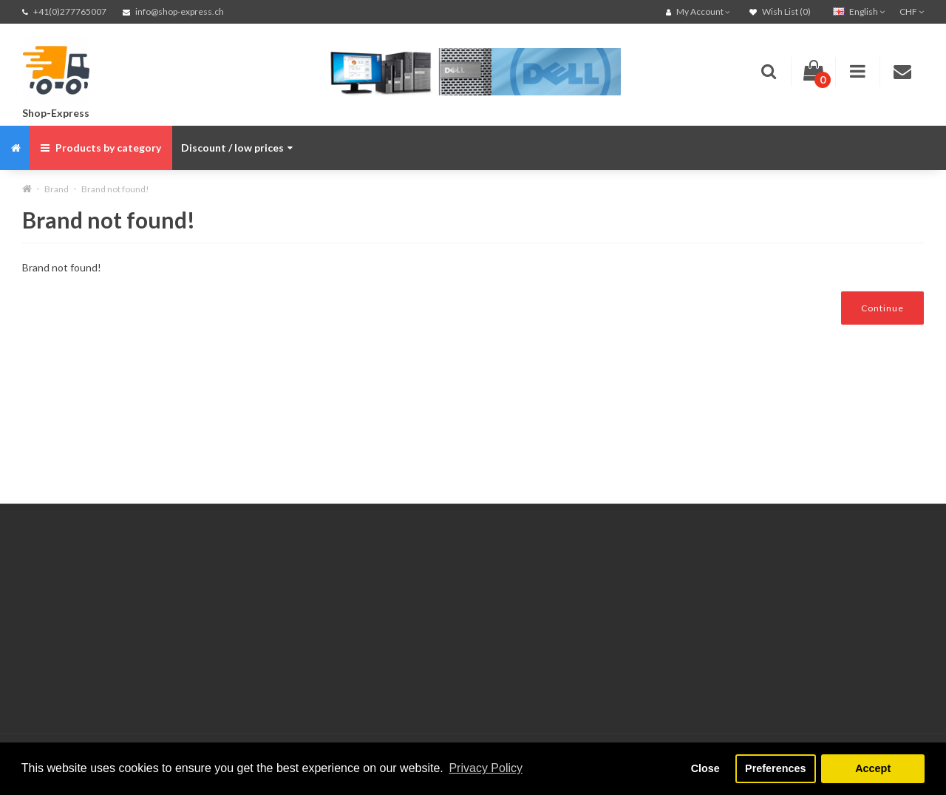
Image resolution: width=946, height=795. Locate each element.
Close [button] (705, 768)
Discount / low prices (237, 147)
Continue (882, 308)
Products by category (101, 147)
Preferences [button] (775, 768)
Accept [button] (873, 768)
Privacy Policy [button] (486, 768)
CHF (911, 11)
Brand (56, 188)
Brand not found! (115, 188)
